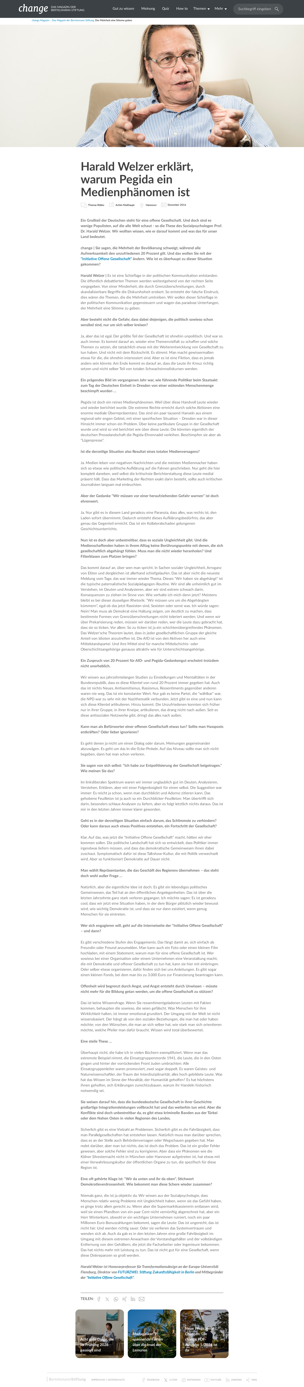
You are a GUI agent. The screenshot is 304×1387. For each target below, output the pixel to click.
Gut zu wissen (123, 8)
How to (182, 8)
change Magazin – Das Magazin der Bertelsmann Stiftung (63, 20)
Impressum (98, 1380)
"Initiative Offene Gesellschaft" (107, 259)
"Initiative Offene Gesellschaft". (110, 1278)
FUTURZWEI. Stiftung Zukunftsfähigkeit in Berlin (156, 1272)
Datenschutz (116, 1380)
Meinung (148, 8)
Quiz (165, 8)
